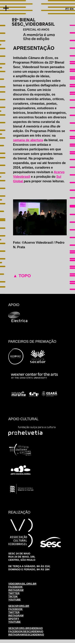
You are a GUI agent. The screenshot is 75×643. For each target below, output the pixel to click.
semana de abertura (28, 140)
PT (67, 8)
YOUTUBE (14, 599)
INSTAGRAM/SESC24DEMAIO (26, 634)
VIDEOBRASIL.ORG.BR (22, 583)
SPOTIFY (13, 618)
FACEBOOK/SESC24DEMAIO (25, 631)
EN (71, 8)
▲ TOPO (22, 275)
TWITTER (14, 593)
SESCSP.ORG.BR (18, 605)
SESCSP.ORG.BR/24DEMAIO (25, 628)
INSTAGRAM (16, 590)
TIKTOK (13, 596)
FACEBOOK (15, 586)
